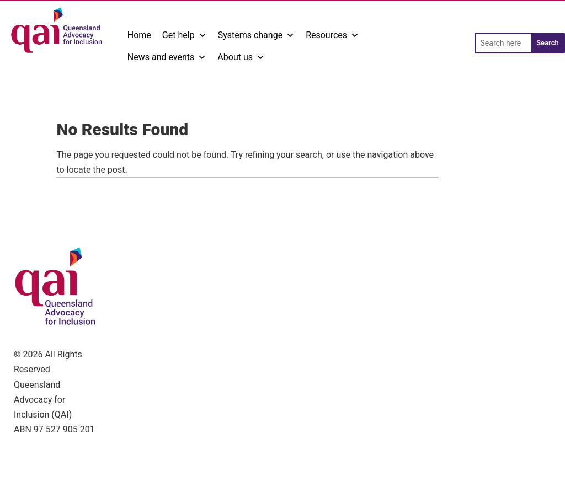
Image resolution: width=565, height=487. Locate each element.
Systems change (256, 35)
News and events (167, 57)
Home (139, 35)
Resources (332, 35)
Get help (184, 35)
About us (241, 57)
